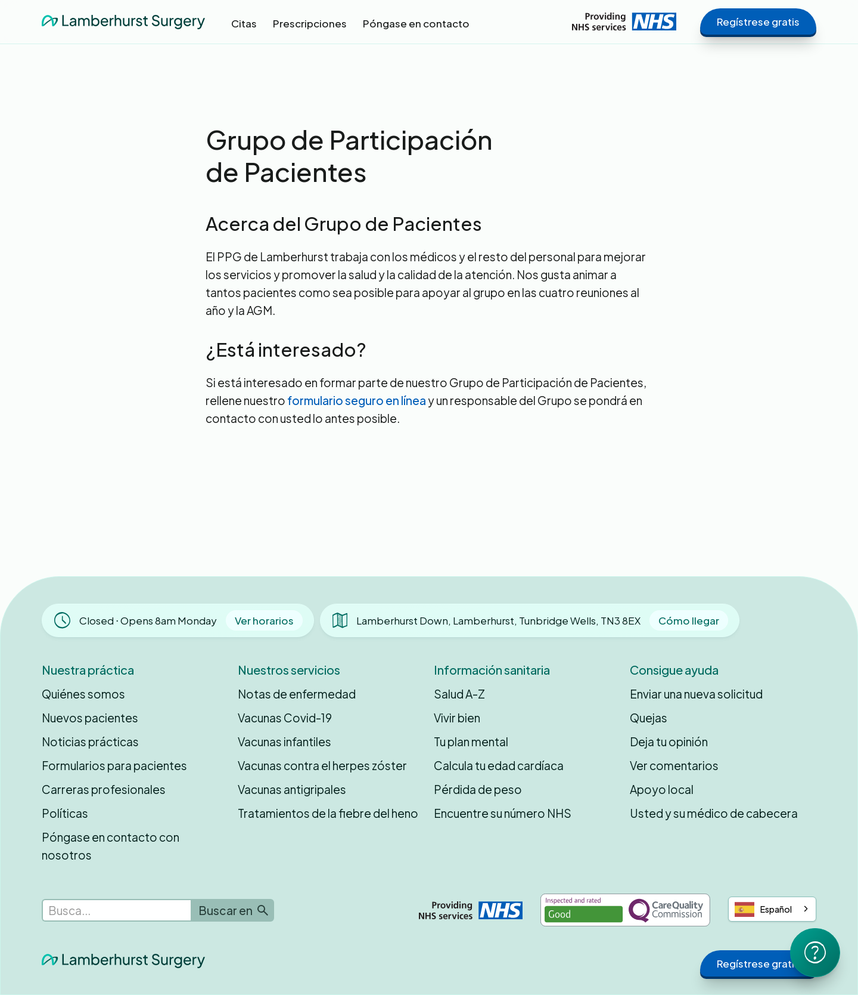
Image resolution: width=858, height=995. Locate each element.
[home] (123, 21)
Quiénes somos (83, 694)
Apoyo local (662, 789)
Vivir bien (457, 717)
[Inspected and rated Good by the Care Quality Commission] (625, 910)
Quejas (648, 717)
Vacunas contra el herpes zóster (322, 765)
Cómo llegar (688, 620)
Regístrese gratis (758, 21)
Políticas (65, 813)
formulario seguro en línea (356, 400)
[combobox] (772, 909)
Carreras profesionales (104, 789)
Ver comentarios (674, 765)
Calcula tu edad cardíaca (499, 765)
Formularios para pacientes (114, 765)
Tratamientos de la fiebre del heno (328, 813)
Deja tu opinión (669, 741)
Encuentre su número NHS (502, 813)
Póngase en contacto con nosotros (110, 846)
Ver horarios (264, 620)
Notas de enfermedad (297, 694)
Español (763, 909)
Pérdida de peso (478, 789)
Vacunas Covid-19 (285, 717)
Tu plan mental (471, 741)
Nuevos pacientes (90, 717)
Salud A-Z (459, 694)
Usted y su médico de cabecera (714, 813)
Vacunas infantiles (284, 741)
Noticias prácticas (90, 741)
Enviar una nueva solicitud (696, 694)
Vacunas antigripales (292, 789)
